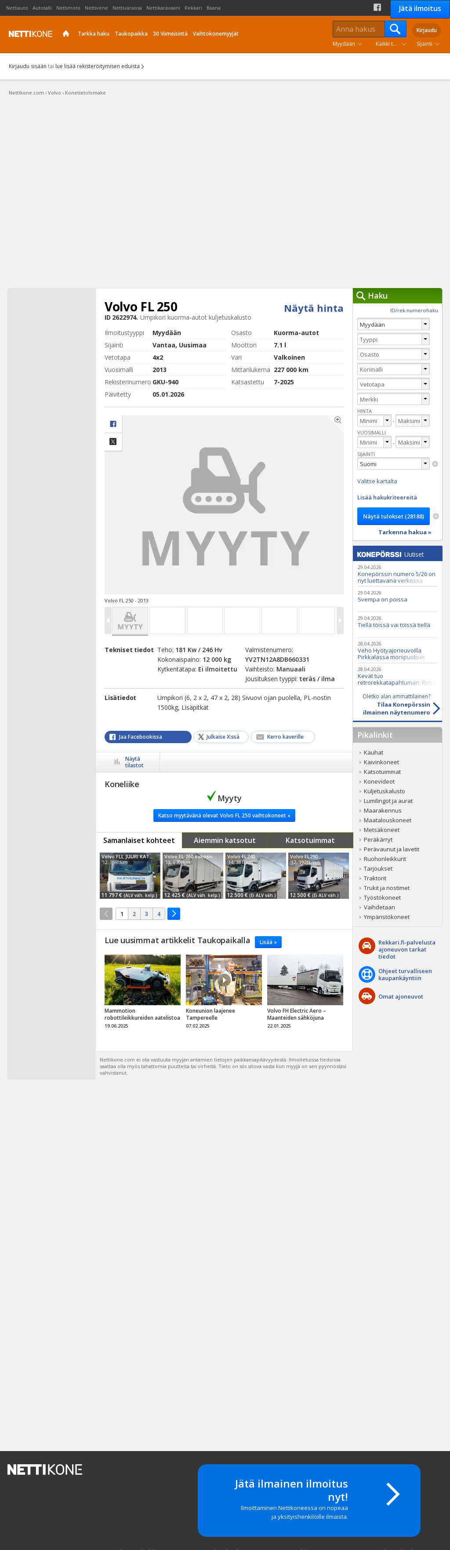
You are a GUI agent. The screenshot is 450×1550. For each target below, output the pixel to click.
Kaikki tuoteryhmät (393, 43)
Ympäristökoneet (387, 917)
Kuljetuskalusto (384, 791)
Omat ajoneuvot (400, 996)
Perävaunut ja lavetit (391, 849)
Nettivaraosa (127, 7)
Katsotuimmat (310, 840)
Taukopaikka (131, 33)
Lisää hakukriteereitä (387, 497)
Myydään (344, 43)
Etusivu (66, 34)
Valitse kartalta (377, 481)
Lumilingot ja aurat (388, 801)
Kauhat (373, 752)
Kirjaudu (427, 30)
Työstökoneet (382, 897)
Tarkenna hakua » (405, 532)
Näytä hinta (314, 307)
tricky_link (143, 994)
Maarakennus (383, 810)
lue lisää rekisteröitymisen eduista (97, 66)
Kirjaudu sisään (28, 66)
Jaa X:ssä (113, 442)
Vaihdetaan (379, 907)
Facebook (377, 7)
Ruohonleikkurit (385, 859)
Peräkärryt (378, 839)
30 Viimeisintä (170, 33)
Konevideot (379, 781)
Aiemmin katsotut (225, 840)
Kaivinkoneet (381, 762)
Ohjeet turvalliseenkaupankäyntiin (405, 974)
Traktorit (375, 878)
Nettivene (96, 7)
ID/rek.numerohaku (414, 310)
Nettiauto (17, 7)
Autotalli (42, 7)
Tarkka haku (93, 33)
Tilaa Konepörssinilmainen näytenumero (391, 704)
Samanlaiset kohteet (139, 840)
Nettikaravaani (163, 7)
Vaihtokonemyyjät (216, 33)
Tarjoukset (378, 868)
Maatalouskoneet (387, 820)
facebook (113, 424)
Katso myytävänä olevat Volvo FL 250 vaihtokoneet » (224, 815)
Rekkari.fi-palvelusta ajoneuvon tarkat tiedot (406, 949)
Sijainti (424, 43)
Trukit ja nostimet (387, 888)
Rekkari (193, 7)
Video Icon (224, 980)
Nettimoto (68, 7)
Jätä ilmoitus (420, 8)
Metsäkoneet (381, 830)
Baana (214, 7)
